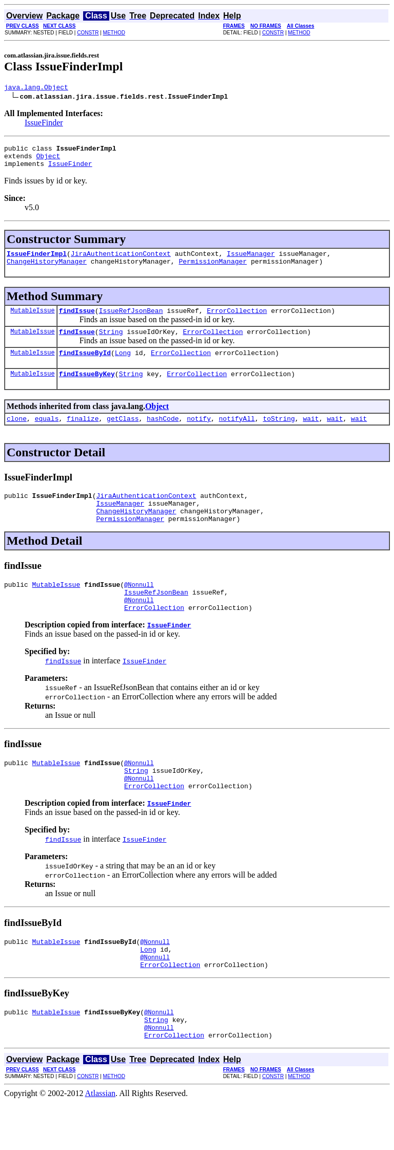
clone (17, 435)
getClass (123, 435)
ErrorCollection (237, 321)
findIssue (77, 321)
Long (123, 366)
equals (47, 435)
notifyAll (237, 435)
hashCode (163, 435)
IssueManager (251, 261)
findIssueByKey (87, 389)
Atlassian (100, 1141)
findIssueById (85, 366)
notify (199, 435)
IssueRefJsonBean (131, 321)
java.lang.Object (36, 88)
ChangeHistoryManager (47, 270)
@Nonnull (139, 609)
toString (278, 435)
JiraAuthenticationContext (121, 261)
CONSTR (87, 32)
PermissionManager (213, 270)
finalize (82, 435)
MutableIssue (32, 321)
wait (311, 435)
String (111, 343)
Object (48, 160)
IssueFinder (44, 124)
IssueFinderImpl (37, 261)
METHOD (114, 32)
